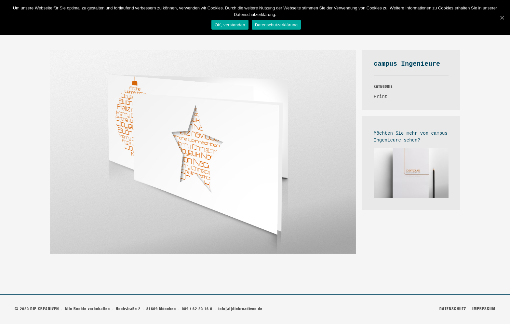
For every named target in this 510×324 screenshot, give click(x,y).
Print (380, 97)
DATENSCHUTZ (452, 309)
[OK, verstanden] (502, 17)
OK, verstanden (230, 24)
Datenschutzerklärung (276, 24)
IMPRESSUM (483, 309)
